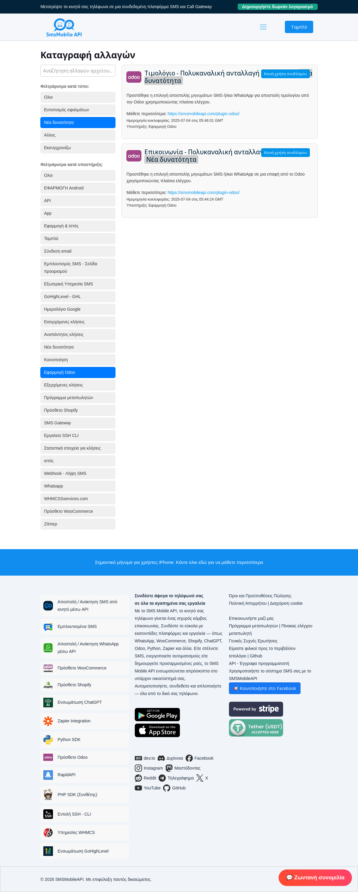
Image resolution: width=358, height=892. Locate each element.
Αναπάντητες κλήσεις (63, 334)
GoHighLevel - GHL (62, 296)
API (47, 200)
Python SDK (68, 739)
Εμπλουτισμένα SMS (77, 626)
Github (256, 656)
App (47, 213)
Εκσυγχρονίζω (57, 147)
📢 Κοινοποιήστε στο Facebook (264, 688)
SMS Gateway (57, 422)
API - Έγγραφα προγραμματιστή (259, 663)
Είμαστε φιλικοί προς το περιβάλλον (262, 648)
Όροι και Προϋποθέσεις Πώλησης (260, 595)
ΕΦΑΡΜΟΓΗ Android (63, 188)
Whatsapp (53, 486)
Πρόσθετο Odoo (72, 757)
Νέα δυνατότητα (59, 122)
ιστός (49, 460)
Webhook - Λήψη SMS (65, 473)
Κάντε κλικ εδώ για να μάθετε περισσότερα (219, 562)
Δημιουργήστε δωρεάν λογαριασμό (280, 6)
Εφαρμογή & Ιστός (61, 225)
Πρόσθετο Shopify (61, 410)
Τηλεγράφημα (176, 778)
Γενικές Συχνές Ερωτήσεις (253, 640)
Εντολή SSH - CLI (74, 814)
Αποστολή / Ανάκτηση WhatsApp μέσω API (88, 647)
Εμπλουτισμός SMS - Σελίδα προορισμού (70, 267)
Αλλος (49, 135)
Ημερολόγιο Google (62, 309)
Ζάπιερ (50, 523)
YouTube (148, 788)
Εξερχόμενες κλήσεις (63, 385)
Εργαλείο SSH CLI (61, 435)
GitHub (174, 788)
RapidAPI (66, 774)
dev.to (145, 758)
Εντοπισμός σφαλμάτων (66, 109)
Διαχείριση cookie (286, 603)
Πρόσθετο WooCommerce (68, 511)
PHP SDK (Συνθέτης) (77, 794)
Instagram (149, 768)
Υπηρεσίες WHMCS (76, 832)
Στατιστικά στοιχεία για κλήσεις (72, 448)
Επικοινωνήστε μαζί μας (251, 618)
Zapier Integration (74, 720)
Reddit (145, 778)
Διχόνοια (170, 758)
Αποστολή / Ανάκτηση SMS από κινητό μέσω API (87, 605)
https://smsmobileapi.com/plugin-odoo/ (203, 113)
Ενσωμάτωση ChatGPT (79, 702)
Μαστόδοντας (183, 768)
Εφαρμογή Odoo (59, 372)
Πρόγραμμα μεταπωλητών (68, 397)
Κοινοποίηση (56, 359)
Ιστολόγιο (237, 656)
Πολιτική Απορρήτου (248, 603)
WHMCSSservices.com (66, 498)
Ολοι (48, 97)
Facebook (200, 758)
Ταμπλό (299, 27)
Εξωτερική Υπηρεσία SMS (68, 283)
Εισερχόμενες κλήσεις (64, 321)
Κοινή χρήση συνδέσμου (285, 73)
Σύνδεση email (57, 251)
